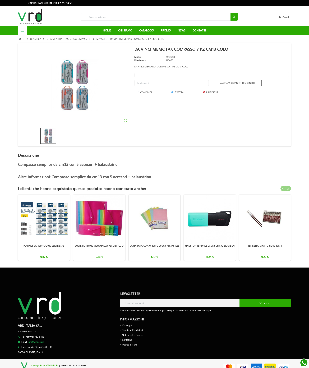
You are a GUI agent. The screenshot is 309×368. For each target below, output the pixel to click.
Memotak (170, 56)
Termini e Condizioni (132, 330)
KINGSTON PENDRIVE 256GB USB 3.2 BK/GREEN (210, 245)
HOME (107, 30)
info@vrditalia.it (36, 341)
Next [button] (288, 188)
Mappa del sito (129, 344)
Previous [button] (283, 188)
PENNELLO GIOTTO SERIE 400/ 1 (265, 245)
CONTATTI (199, 30)
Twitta (177, 92)
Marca (137, 56)
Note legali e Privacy (132, 335)
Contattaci (127, 339)
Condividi (144, 92)
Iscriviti (265, 303)
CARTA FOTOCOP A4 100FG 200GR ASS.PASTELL (154, 245)
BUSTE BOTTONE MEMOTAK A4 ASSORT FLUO (99, 245)
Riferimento (140, 60)
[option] (44, 228)
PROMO (166, 30)
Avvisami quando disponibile (238, 83)
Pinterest (210, 92)
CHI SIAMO (125, 30)
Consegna (127, 325)
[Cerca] (159, 17)
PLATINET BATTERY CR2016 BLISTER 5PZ (44, 245)
